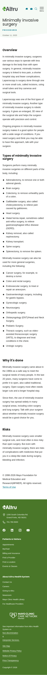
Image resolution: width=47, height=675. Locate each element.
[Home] (27, 9)
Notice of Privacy (10, 656)
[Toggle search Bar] (36, 9)
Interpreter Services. (11, 640)
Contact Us (7, 582)
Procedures (10, 30)
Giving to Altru (8, 591)
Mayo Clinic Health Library (13, 599)
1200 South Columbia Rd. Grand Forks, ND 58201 (17, 516)
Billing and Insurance (11, 553)
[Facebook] (4, 530)
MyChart (6, 549)
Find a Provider (9, 557)
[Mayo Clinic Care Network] (23, 616)
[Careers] (31, 9)
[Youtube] (28, 530)
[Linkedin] (12, 530)
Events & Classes (10, 566)
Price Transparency (11, 660)
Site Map (6, 646)
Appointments (8, 544)
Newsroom (7, 595)
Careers (6, 586)
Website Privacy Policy (12, 651)
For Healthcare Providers (13, 604)
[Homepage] (10, 509)
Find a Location (9, 562)
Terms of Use (9, 487)
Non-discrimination (10, 633)
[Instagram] (20, 530)
